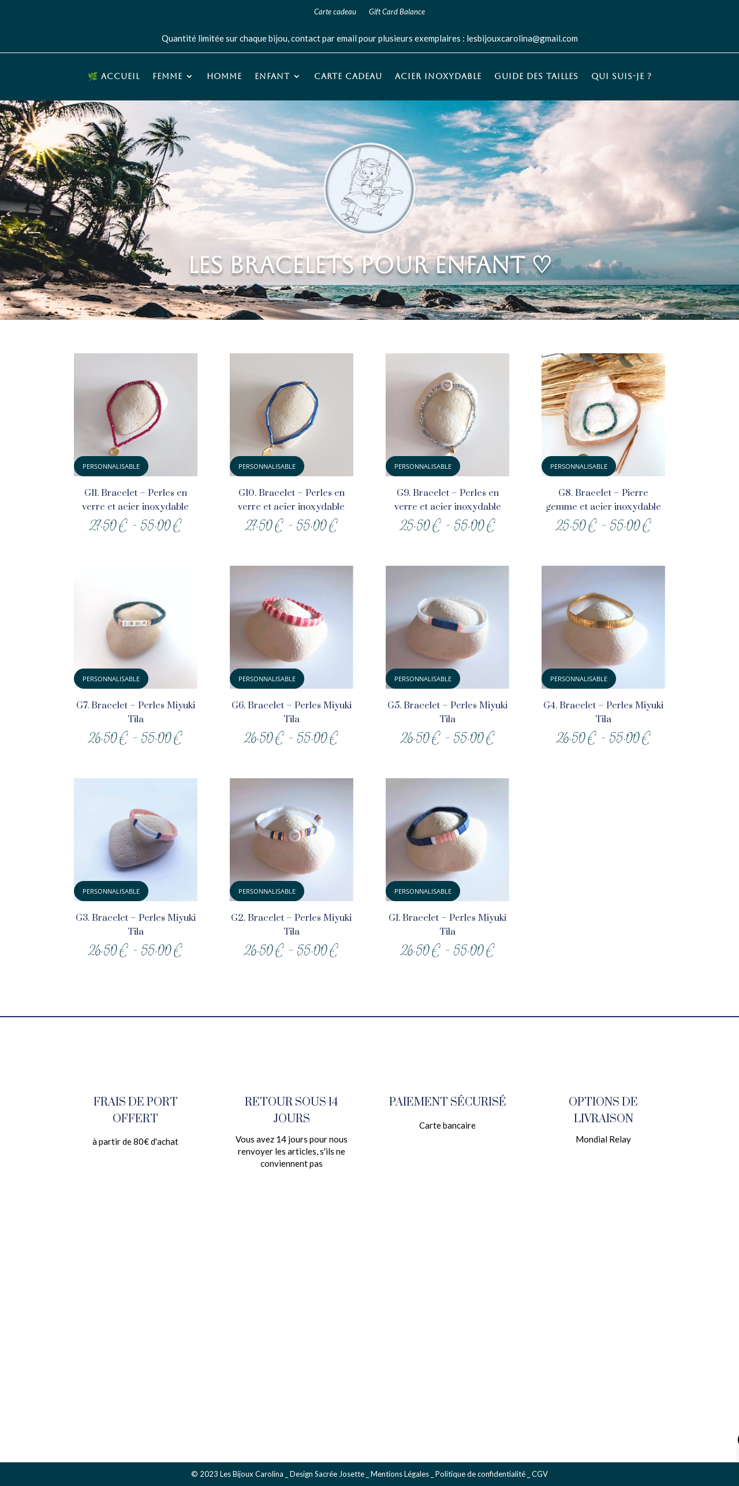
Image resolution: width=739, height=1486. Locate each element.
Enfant (272, 76)
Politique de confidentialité (480, 1473)
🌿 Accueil (114, 76)
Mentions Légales (400, 1473)
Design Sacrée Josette (327, 1473)
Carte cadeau (335, 12)
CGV (540, 1473)
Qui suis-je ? (621, 76)
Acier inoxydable (438, 76)
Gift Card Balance (397, 12)
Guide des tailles (536, 76)
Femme (167, 76)
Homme (224, 76)
